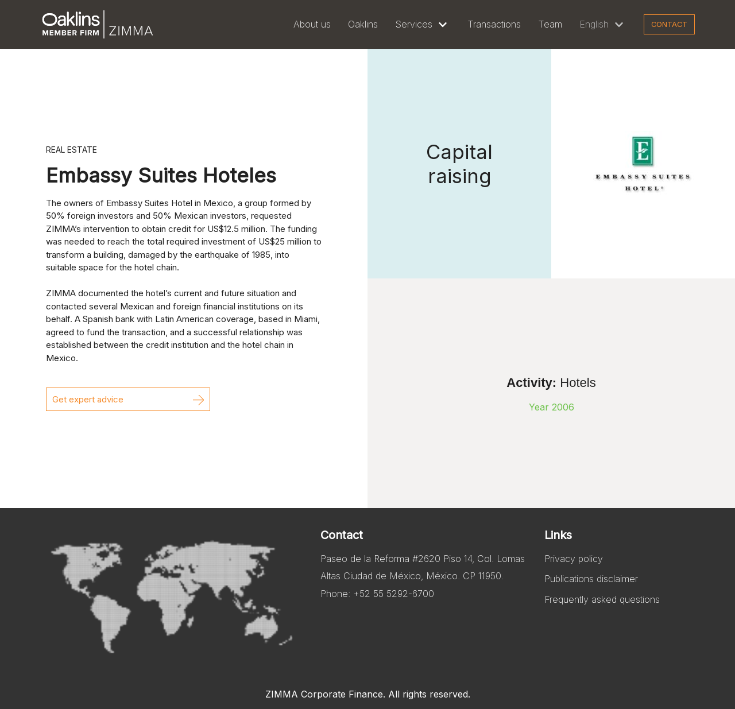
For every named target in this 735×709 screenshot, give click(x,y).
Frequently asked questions (602, 599)
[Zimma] (97, 24)
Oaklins (363, 24)
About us (312, 24)
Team (550, 24)
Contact (669, 24)
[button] (128, 399)
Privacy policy (573, 558)
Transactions (494, 24)
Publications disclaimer (591, 578)
